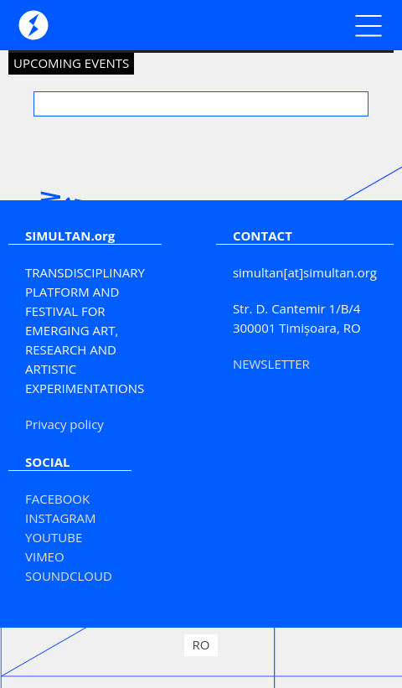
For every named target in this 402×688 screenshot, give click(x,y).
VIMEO (44, 556)
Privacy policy (64, 424)
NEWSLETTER (271, 363)
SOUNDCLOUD (68, 575)
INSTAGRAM (60, 518)
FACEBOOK (57, 498)
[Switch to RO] (201, 645)
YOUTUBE (53, 537)
